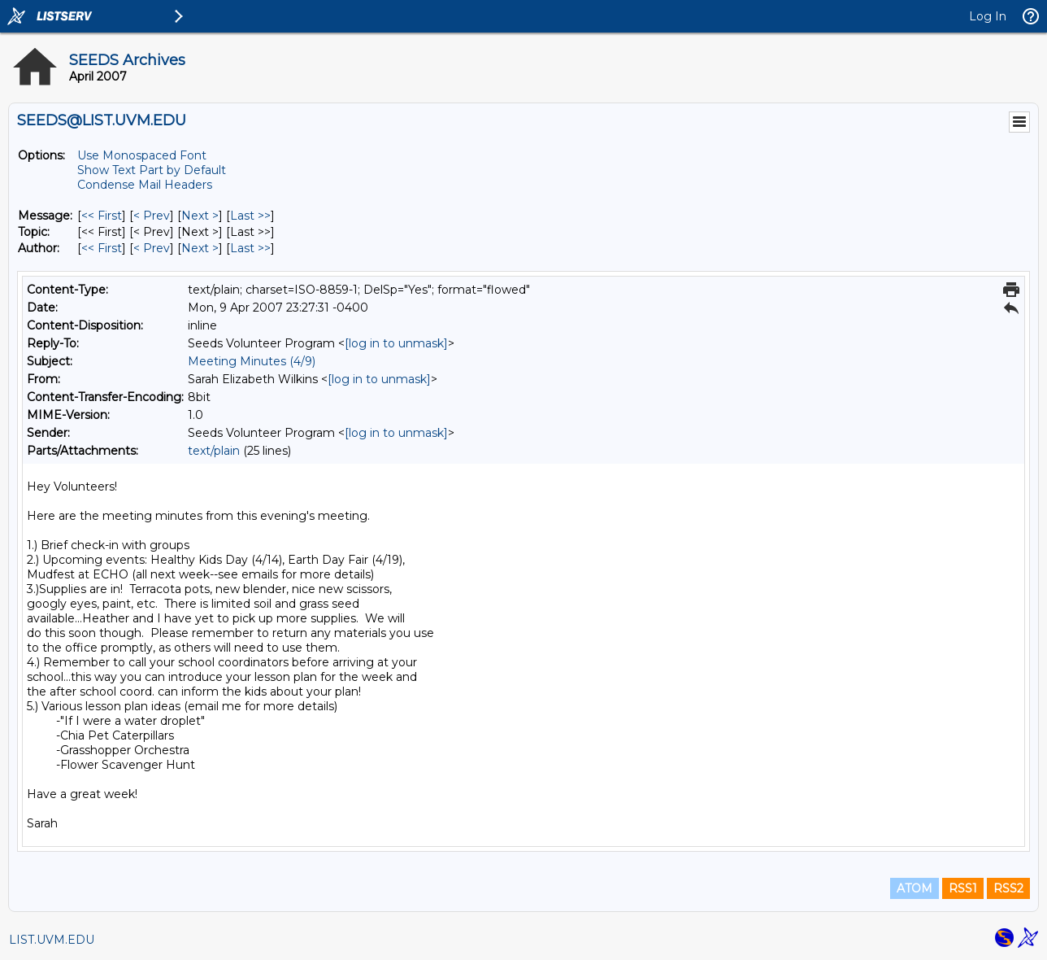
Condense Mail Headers (144, 184)
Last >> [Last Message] (250, 215)
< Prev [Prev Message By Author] (151, 248)
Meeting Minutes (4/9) (251, 361)
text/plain (214, 450)
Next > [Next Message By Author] (200, 248)
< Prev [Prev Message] (151, 215)
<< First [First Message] (101, 215)
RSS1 (963, 888)
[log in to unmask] (396, 343)
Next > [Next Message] (200, 215)
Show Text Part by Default (151, 170)
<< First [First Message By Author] (101, 248)
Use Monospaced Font (141, 155)
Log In (987, 16)
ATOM (914, 888)
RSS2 (1008, 888)
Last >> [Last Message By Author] (250, 248)
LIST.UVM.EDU (51, 939)
